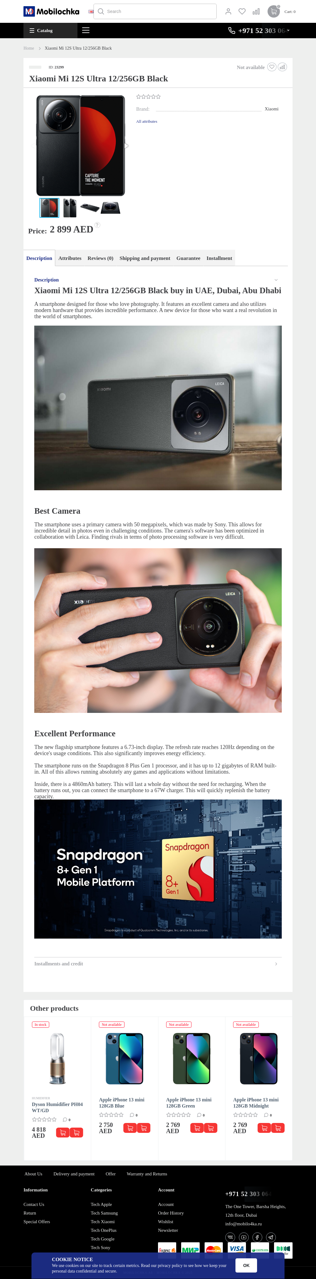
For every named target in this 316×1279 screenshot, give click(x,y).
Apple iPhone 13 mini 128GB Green (188, 1102)
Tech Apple (101, 1204)
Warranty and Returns (147, 1173)
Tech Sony (100, 1247)
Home (28, 48)
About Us (33, 1173)
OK (246, 1265)
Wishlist (165, 1221)
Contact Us (33, 1204)
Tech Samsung (104, 1213)
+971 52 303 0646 (250, 1194)
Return (29, 1213)
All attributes (146, 121)
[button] (79, 146)
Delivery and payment (73, 1173)
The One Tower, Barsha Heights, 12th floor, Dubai (255, 1211)
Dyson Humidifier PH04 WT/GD (57, 1107)
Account (166, 1204)
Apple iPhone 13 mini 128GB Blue (121, 1102)
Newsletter (168, 1230)
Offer (110, 1173)
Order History (171, 1213)
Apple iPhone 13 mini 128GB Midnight (256, 1102)
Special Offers (36, 1221)
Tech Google (102, 1238)
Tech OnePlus (104, 1230)
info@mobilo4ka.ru (243, 1223)
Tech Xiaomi (103, 1221)
